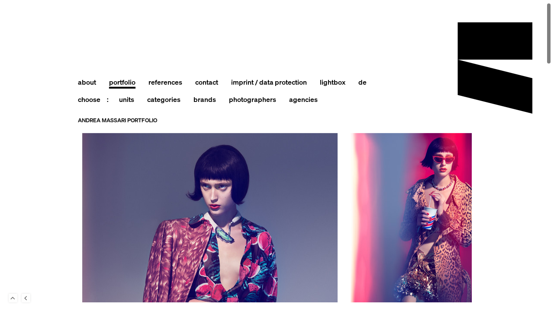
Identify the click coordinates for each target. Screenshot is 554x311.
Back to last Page (26, 298)
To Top (13, 298)
